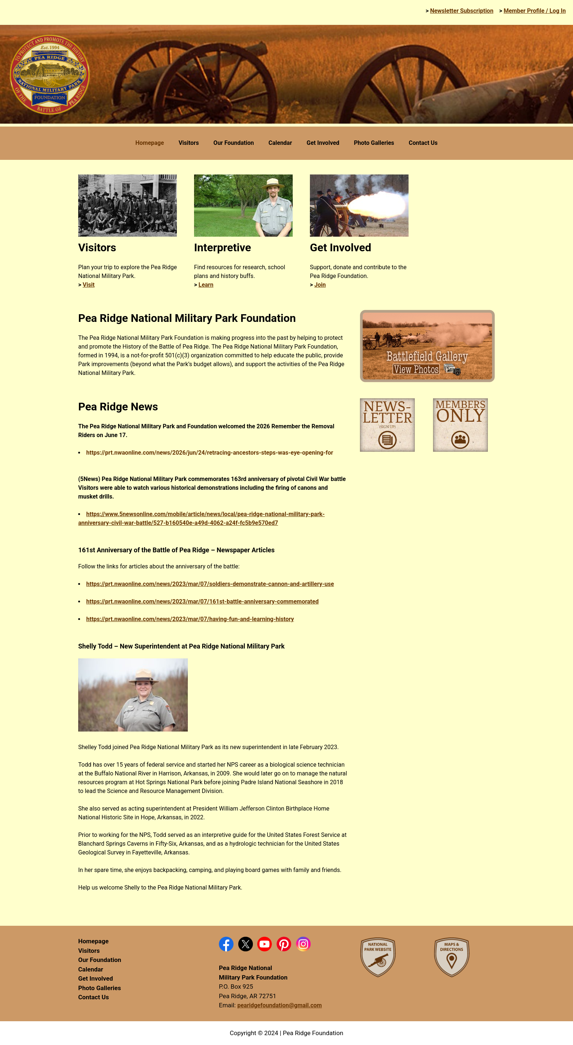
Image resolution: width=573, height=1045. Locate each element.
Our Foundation (99, 959)
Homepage (93, 941)
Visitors (89, 950)
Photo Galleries (99, 988)
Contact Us (93, 997)
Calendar (90, 969)
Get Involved (95, 978)
